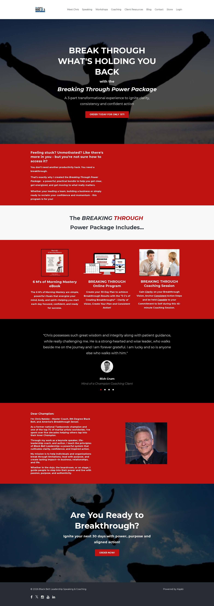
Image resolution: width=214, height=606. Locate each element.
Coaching (116, 9)
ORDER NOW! (107, 552)
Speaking (87, 9)
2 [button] (105, 389)
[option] (107, 357)
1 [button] (101, 389)
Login (179, 9)
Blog (148, 9)
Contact (159, 9)
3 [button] (109, 389)
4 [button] (113, 389)
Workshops (102, 9)
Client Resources (134, 9)
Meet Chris (73, 9)
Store (170, 9)
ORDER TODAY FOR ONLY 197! (107, 114)
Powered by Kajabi (173, 589)
